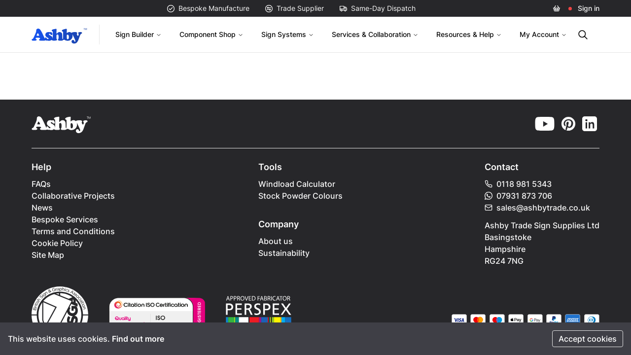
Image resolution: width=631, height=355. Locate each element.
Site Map (48, 255)
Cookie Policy (57, 243)
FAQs (41, 184)
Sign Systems (287, 34)
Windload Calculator (296, 184)
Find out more (138, 339)
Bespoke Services (65, 219)
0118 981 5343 (518, 184)
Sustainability (284, 253)
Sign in (588, 8)
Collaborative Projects (73, 196)
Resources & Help (469, 34)
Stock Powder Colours (300, 196)
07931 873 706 (518, 196)
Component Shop (211, 34)
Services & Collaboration (375, 34)
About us (275, 241)
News (42, 208)
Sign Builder (138, 34)
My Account (543, 34)
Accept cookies (588, 339)
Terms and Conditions (73, 231)
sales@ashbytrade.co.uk (537, 208)
